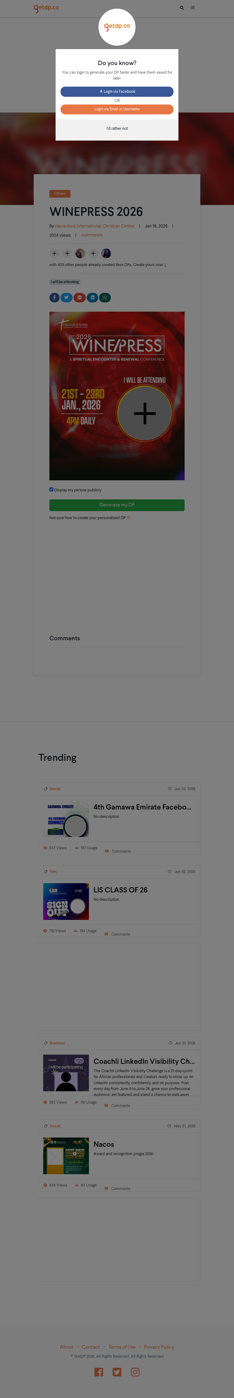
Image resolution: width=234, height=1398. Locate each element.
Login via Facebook (117, 92)
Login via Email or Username (117, 109)
